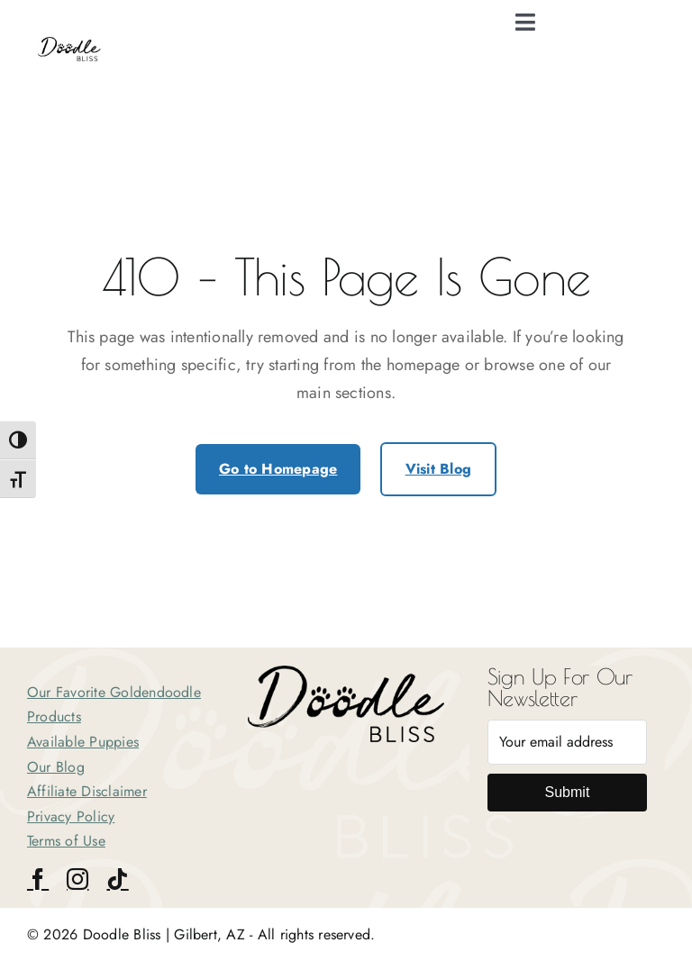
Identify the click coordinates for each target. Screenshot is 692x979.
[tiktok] (117, 879)
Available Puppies (83, 741)
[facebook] (38, 879)
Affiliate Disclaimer (87, 791)
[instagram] (77, 879)
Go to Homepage (278, 468)
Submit (567, 792)
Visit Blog (438, 468)
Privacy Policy (70, 816)
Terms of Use (66, 840)
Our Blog (56, 767)
